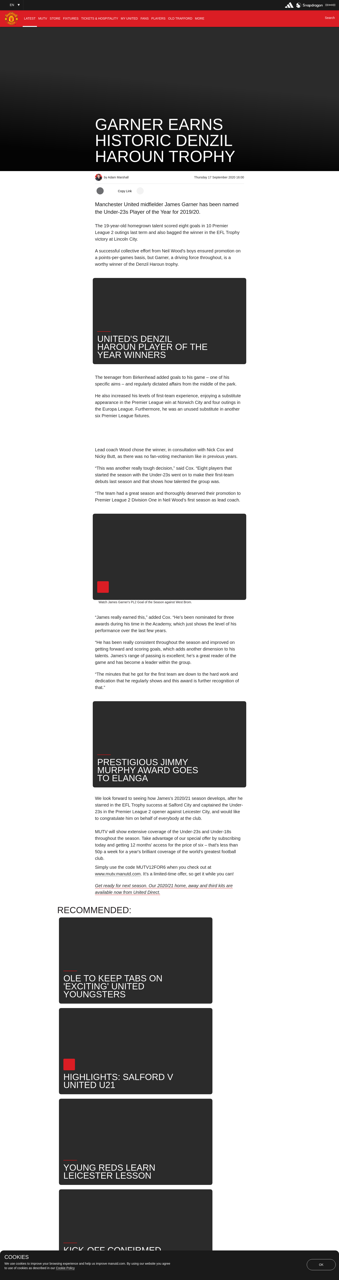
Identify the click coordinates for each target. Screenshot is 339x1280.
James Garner (179, 1114)
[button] (11, 5)
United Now (109, 1128)
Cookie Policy (65, 1268)
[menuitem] (30, 18)
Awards (136, 1128)
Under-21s (147, 1114)
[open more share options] (140, 190)
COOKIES (16, 1257)
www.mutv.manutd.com (118, 873)
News (104, 1114)
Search (229, 1114)
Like (124, 1114)
